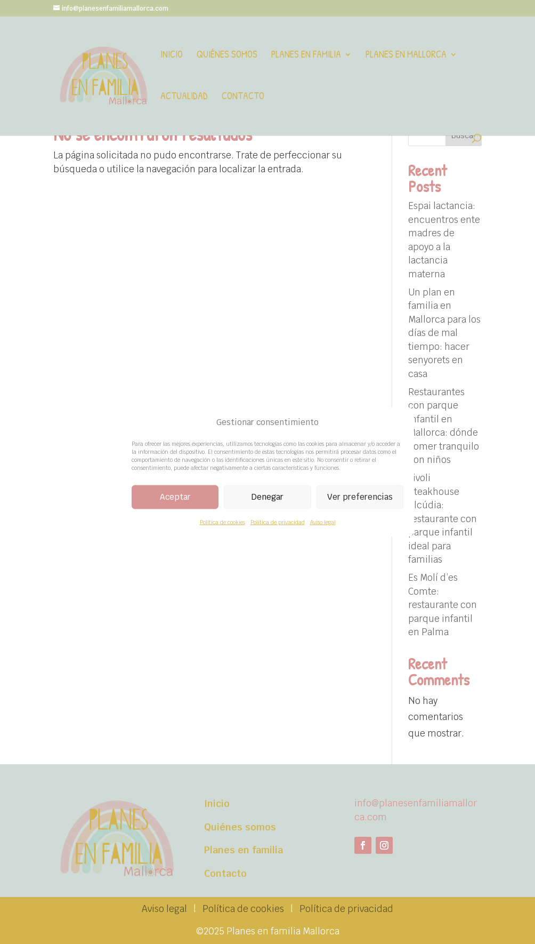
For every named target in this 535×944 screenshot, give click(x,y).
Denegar (267, 497)
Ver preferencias (360, 497)
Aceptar (175, 497)
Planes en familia (306, 56)
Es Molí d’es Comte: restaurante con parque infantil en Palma (442, 605)
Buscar (463, 135)
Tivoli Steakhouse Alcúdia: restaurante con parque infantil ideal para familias (442, 518)
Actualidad (184, 97)
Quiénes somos (227, 56)
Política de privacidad (277, 521)
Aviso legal (323, 521)
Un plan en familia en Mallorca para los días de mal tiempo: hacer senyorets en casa (444, 333)
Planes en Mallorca (406, 56)
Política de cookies (222, 521)
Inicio (171, 56)
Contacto (243, 97)
